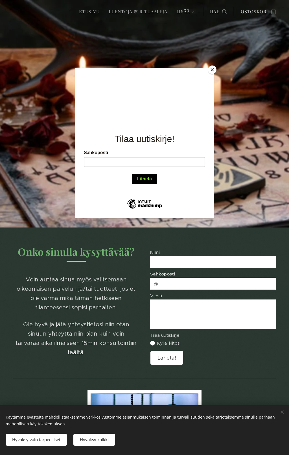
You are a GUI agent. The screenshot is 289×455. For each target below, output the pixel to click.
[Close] (212, 69)
